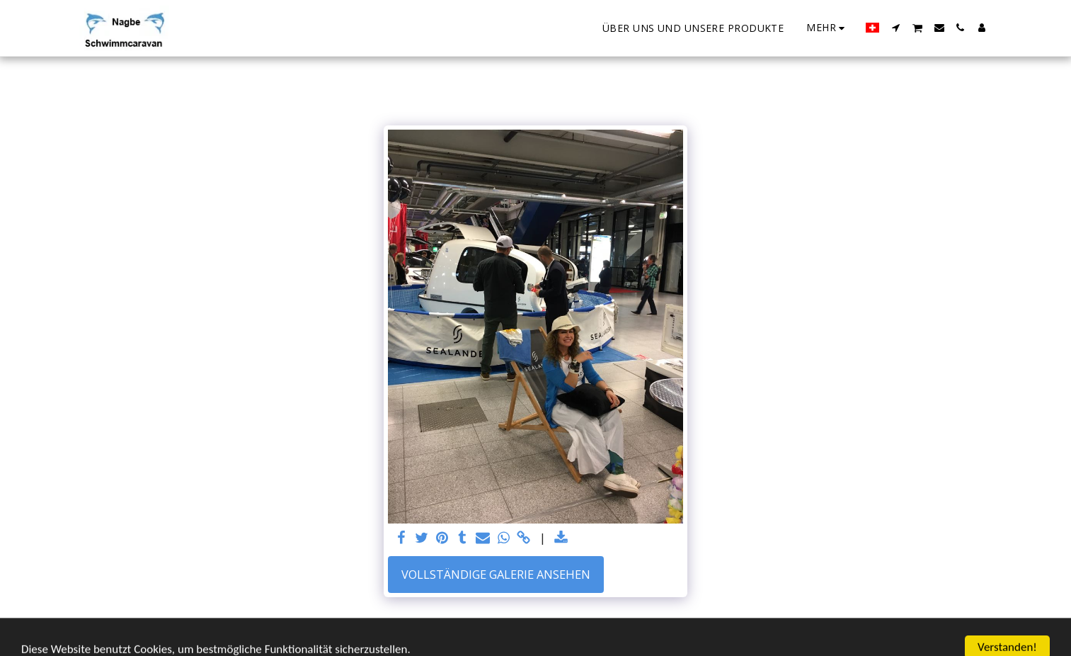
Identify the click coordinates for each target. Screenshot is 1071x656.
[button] (895, 28)
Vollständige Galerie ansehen (495, 574)
